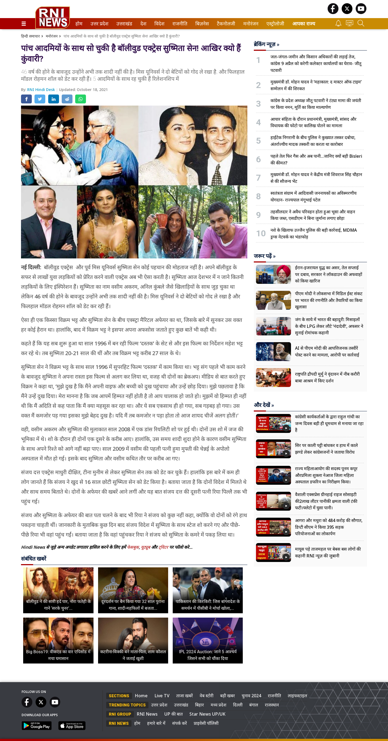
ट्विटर (163, 547)
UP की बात (173, 714)
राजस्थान (272, 705)
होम (78, 23)
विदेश (158, 23)
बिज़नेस (201, 23)
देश (143, 23)
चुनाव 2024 (251, 695)
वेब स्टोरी (206, 695)
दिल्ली (237, 705)
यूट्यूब (146, 547)
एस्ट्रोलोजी (274, 23)
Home (141, 695)
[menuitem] (78, 23)
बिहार (199, 705)
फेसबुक (133, 547)
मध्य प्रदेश (218, 705)
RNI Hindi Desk (41, 89)
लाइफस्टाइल (297, 695)
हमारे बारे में (156, 723)
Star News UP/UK (207, 714)
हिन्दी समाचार (30, 36)
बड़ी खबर (227, 695)
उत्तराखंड (123, 23)
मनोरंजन (250, 23)
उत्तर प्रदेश (98, 23)
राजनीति (178, 23)
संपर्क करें (179, 723)
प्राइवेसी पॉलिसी (206, 723)
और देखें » (264, 405)
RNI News (147, 714)
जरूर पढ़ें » (265, 256)
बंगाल (253, 705)
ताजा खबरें (184, 695)
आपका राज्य (303, 23)
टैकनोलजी (225, 23)
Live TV (161, 695)
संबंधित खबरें (33, 558)
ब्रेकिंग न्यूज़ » (266, 44)
